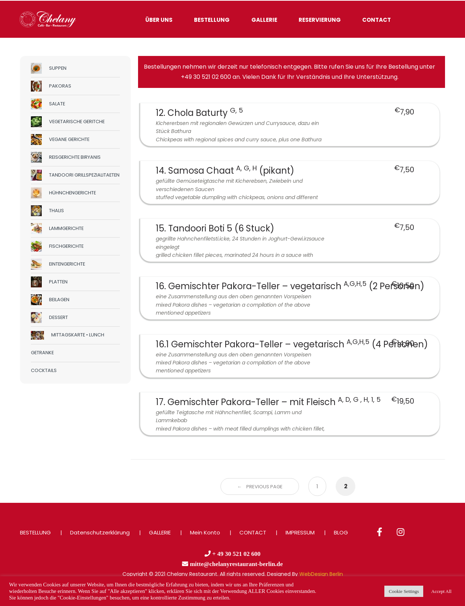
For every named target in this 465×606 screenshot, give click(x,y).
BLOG (341, 532)
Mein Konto (205, 532)
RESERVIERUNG (320, 20)
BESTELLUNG (212, 20)
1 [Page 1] (317, 486)
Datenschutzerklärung (100, 532)
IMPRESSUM (300, 532)
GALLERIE (264, 20)
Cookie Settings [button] (404, 591)
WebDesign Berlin (321, 574)
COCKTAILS (44, 370)
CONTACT (376, 20)
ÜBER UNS (159, 20)
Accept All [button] (441, 591)
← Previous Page (260, 486)
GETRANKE (42, 353)
